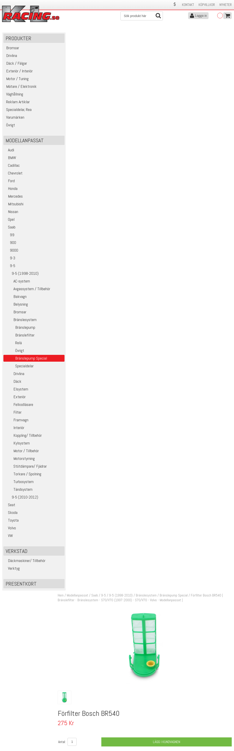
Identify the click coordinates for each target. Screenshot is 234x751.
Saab (10, 228)
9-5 (10, 266)
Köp (226, 302)
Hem (64, 36)
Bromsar (15, 313)
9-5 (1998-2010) (22, 274)
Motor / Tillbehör (22, 451)
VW (9, 536)
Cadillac (12, 166)
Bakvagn (16, 297)
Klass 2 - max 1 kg (160, 206)
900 (10, 243)
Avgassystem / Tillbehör (27, 289)
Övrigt (14, 351)
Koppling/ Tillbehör (23, 436)
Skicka (226, 681)
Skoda (11, 513)
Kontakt (188, 4)
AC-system (17, 282)
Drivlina (14, 374)
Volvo (10, 529)
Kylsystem (17, 444)
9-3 (10, 259)
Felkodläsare (19, 405)
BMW (10, 158)
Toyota (12, 521)
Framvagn (16, 421)
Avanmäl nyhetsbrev (15, 737)
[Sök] (141, 15)
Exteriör (15, 397)
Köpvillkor (207, 4)
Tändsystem (18, 490)
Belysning (16, 305)
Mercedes (14, 197)
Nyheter (225, 4)
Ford (10, 181)
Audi (9, 151)
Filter (13, 413)
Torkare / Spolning (23, 475)
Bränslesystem (21, 320)
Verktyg (12, 569)
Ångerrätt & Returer (73, 727)
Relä (13, 343)
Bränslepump (20, 328)
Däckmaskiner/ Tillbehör (25, 561)
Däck (13, 382)
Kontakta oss (68, 713)
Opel (10, 220)
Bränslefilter (20, 336)
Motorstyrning (20, 459)
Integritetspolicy (70, 732)
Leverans (65, 723)
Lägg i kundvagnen (167, 182)
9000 (11, 251)
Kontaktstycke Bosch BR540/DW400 (131, 311)
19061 (72, 311)
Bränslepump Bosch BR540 (124, 299)
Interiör (14, 428)
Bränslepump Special (177, 36)
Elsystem (16, 390)
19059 (72, 300)
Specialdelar (19, 367)
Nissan (11, 212)
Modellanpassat (80, 36)
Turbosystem (19, 482)
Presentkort (21, 584)
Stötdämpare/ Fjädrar (26, 467)
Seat (10, 505)
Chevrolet (13, 174)
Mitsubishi (14, 205)
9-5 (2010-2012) (21, 498)
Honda (11, 189)
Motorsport (114, 304)
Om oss (124, 713)
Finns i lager (155, 198)
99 (9, 235)
